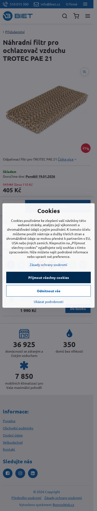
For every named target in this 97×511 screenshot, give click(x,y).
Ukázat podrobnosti (48, 301)
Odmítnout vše (48, 291)
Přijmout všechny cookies (48, 277)
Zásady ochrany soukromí (48, 264)
